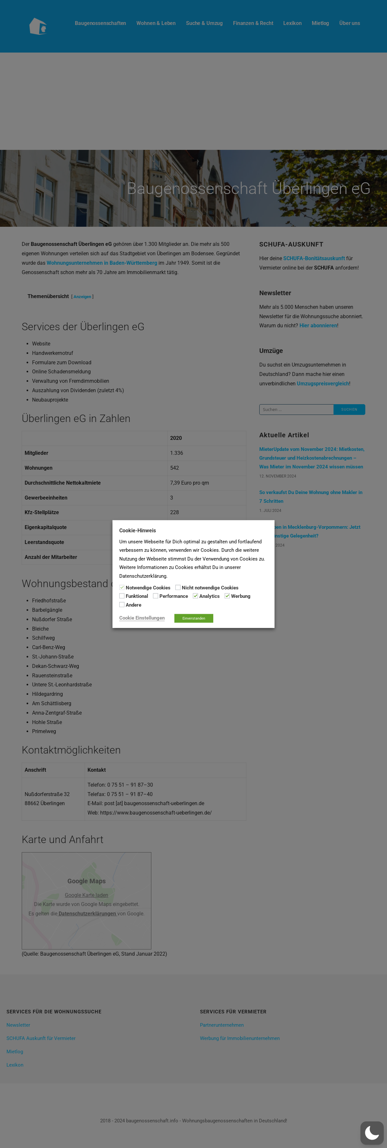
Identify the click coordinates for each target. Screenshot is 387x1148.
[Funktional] (121, 595)
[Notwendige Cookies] (121, 587)
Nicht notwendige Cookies (210, 588)
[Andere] (121, 604)
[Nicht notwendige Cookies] (178, 587)
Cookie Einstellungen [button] (142, 618)
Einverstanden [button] (193, 618)
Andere (133, 605)
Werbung (241, 596)
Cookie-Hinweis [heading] (137, 530)
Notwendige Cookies (148, 588)
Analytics (209, 596)
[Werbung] (227, 595)
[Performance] (155, 595)
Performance (173, 596)
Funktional (137, 596)
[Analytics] (195, 595)
